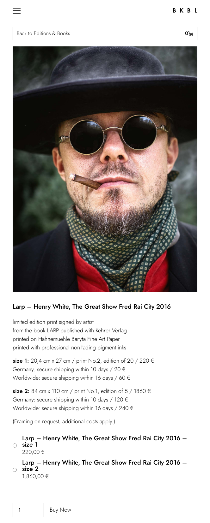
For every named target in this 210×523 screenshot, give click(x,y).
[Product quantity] (22, 510)
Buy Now (60, 510)
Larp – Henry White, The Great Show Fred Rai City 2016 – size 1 (104, 441)
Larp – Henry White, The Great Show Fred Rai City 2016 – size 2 (104, 466)
